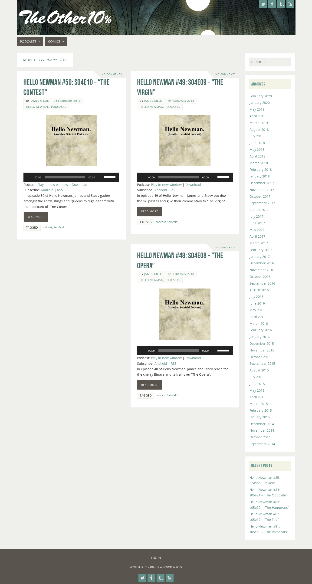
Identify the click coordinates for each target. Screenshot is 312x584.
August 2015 (259, 370)
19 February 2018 (180, 100)
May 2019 (257, 109)
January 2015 (260, 417)
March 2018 (259, 163)
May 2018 (257, 149)
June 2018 (257, 143)
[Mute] (100, 177)
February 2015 (261, 410)
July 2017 (256, 216)
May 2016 (257, 310)
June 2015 (257, 383)
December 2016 (262, 263)
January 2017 (260, 256)
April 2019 (257, 116)
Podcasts (58, 106)
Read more (35, 217)
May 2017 (257, 229)
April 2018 (257, 156)
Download (79, 184)
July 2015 (256, 377)
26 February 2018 (67, 100)
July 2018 (256, 136)
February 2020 (261, 96)
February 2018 (261, 169)
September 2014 (262, 444)
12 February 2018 (180, 274)
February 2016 (261, 330)
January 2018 (260, 176)
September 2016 (262, 283)
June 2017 (257, 223)
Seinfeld (58, 227)
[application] (71, 177)
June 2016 (257, 303)
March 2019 (259, 123)
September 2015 (262, 363)
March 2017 (259, 243)
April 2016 (257, 317)
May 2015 (257, 390)
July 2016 (256, 296)
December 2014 (262, 424)
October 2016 (260, 276)
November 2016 (262, 270)
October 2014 (260, 437)
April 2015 (257, 397)
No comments (112, 74)
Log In (156, 558)
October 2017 (260, 196)
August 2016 (259, 290)
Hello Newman (37, 106)
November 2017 (262, 189)
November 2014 (262, 430)
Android (47, 190)
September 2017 (262, 203)
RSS (60, 190)
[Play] (29, 177)
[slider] (65, 177)
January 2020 (260, 102)
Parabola (155, 567)
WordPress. (174, 567)
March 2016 (259, 323)
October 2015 (260, 357)
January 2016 (260, 337)
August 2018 (259, 129)
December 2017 (262, 183)
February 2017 (261, 250)
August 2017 (259, 209)
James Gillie (39, 100)
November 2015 (262, 350)
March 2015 (259, 403)
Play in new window (52, 184)
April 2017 (257, 236)
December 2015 (262, 343)
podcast (47, 227)
